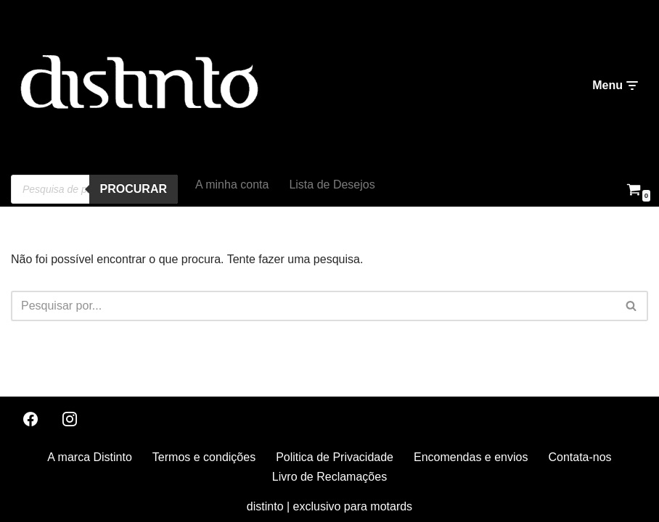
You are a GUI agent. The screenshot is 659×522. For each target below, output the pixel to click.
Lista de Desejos (331, 184)
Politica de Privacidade (334, 457)
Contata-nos (579, 457)
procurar (133, 189)
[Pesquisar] (313, 306)
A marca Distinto (89, 457)
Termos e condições (203, 457)
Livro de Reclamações (329, 477)
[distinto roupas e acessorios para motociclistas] (138, 86)
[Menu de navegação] (614, 85)
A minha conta (232, 184)
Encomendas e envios (471, 457)
